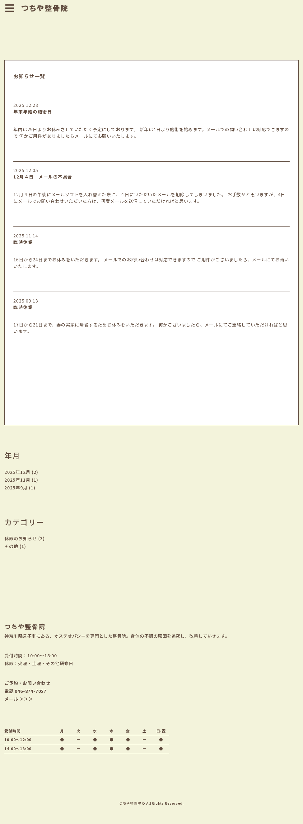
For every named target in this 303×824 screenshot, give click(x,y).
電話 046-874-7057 (25, 691)
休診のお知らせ (20, 538)
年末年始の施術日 (32, 111)
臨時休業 (23, 242)
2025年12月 (17, 472)
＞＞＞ (26, 699)
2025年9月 (16, 487)
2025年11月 (17, 480)
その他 (11, 546)
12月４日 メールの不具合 (42, 177)
